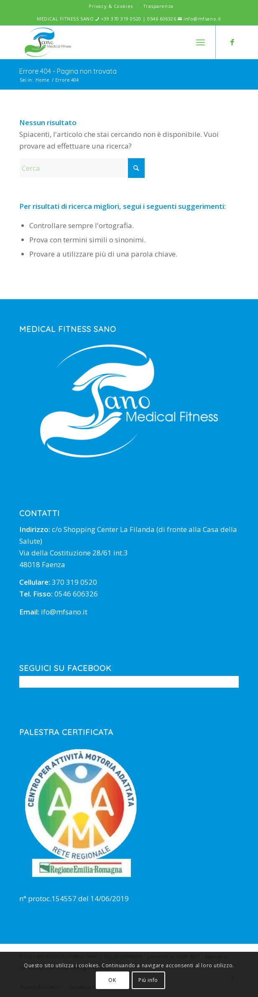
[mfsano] (107, 42)
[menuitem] (110, 6)
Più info (148, 980)
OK (112, 980)
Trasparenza (158, 6)
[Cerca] (82, 168)
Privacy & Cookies (111, 6)
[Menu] (200, 42)
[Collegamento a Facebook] (232, 42)
